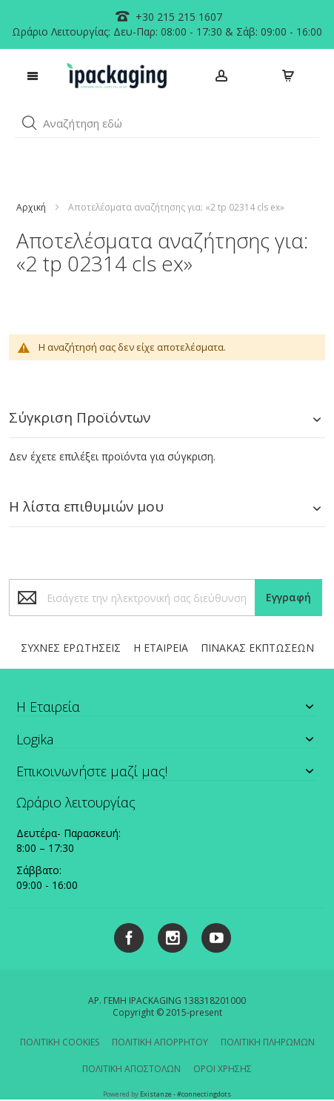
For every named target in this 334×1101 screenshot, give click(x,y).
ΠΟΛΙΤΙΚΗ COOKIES (59, 1042)
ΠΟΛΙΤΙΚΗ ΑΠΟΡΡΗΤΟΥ (160, 1042)
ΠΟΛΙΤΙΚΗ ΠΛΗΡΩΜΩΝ (268, 1042)
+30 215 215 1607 (177, 17)
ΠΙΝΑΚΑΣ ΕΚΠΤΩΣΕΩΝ (257, 648)
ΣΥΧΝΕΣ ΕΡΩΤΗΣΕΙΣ (71, 648)
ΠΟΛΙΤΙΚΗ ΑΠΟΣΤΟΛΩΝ (131, 1068)
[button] (29, 123)
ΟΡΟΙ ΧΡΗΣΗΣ (222, 1068)
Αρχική (31, 207)
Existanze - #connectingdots (185, 1094)
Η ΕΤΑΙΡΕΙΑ (160, 648)
